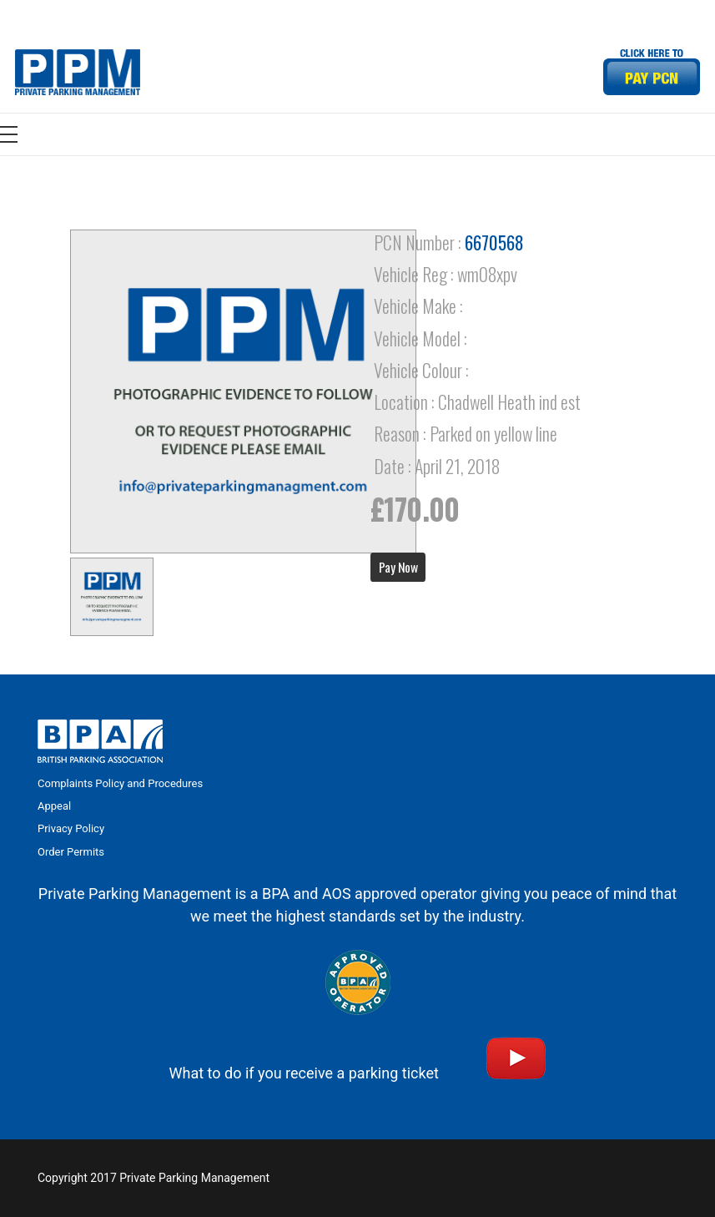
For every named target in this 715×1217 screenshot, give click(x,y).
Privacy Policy (71, 828)
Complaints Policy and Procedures (120, 783)
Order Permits (71, 852)
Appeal (54, 806)
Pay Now (398, 567)
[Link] (77, 72)
